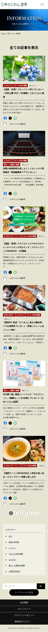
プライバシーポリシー (24, 615)
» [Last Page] (37, 513)
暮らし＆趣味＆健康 (17, 565)
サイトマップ (24, 609)
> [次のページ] (32, 513)
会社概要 (24, 602)
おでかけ (12, 560)
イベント (12, 548)
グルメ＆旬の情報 (16, 554)
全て (10, 536)
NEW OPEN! (14, 542)
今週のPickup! (14, 571)
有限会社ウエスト (23, 621)
